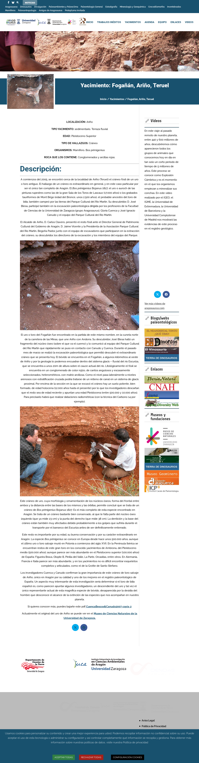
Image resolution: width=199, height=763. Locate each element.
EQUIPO (162, 22)
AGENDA (149, 22)
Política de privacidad (135, 742)
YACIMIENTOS (133, 22)
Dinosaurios (26, 7)
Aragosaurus (11, 7)
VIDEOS (189, 22)
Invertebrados (174, 7)
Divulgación (40, 7)
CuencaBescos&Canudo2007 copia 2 (108, 606)
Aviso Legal (148, 720)
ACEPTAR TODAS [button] (64, 757)
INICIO (89, 22)
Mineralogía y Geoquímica (133, 7)
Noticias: (30, 3)
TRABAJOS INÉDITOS (109, 22)
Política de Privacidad (154, 726)
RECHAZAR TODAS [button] (91, 757)
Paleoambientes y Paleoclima (63, 7)
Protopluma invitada (75, 10)
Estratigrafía (111, 7)
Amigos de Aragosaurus (50, 10)
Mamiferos (10, 10)
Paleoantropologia (27, 10)
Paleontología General (92, 7)
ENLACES (176, 22)
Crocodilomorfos (156, 7)
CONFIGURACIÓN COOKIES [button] (127, 757)
